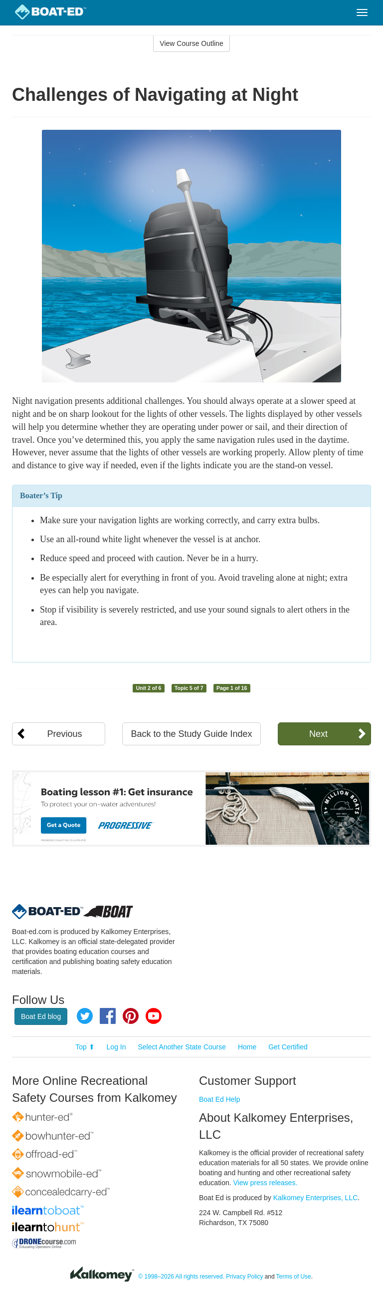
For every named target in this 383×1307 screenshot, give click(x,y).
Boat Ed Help (219, 1099)
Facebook (108, 1016)
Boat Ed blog (41, 1016)
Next (318, 734)
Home (247, 1047)
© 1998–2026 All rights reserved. (181, 1277)
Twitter (85, 1016)
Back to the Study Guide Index (191, 734)
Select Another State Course (182, 1047)
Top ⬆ (84, 1047)
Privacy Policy (244, 1277)
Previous (64, 734)
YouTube (154, 1016)
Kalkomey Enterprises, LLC (315, 1198)
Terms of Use (293, 1277)
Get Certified (288, 1047)
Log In (116, 1047)
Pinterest (131, 1016)
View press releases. (265, 1183)
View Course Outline (191, 43)
